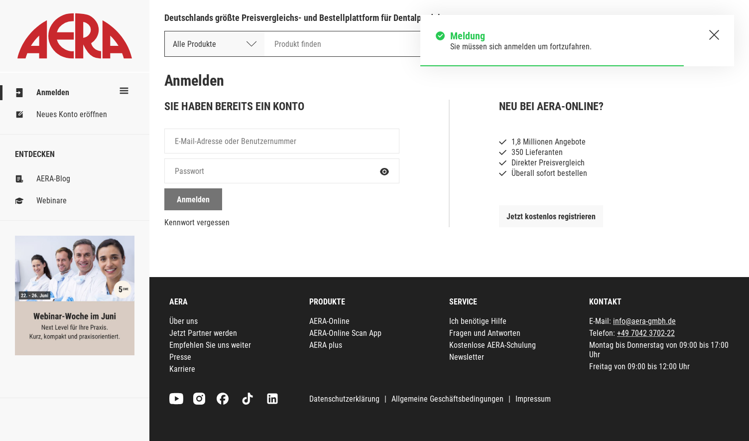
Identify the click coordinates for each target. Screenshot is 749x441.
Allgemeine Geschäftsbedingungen (447, 399)
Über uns (183, 321)
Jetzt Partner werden (203, 333)
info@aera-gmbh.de (644, 321)
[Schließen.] (714, 35)
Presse (180, 357)
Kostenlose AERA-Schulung (492, 345)
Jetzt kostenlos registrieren (551, 216)
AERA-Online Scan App (345, 333)
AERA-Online (329, 321)
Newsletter (466, 357)
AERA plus (325, 345)
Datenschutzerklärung (344, 399)
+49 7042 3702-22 (646, 333)
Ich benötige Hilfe (477, 321)
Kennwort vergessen (197, 222)
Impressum (533, 399)
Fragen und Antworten (484, 333)
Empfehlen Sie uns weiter (210, 345)
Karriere (182, 369)
